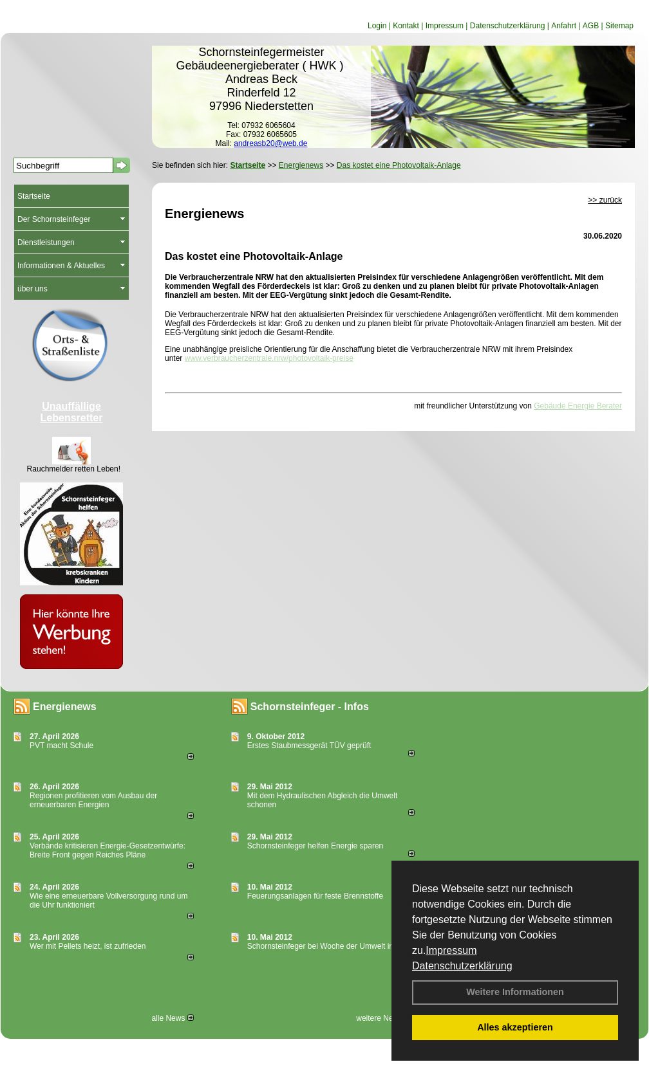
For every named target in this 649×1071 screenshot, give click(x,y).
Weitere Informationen (515, 992)
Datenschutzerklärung (462, 965)
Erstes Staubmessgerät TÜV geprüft (309, 745)
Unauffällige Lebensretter (72, 412)
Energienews (65, 706)
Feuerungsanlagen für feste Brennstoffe (315, 896)
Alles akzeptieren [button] (515, 1027)
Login (377, 25)
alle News (172, 1018)
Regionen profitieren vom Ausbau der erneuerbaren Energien (93, 800)
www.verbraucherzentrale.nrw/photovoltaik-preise (269, 358)
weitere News (383, 1018)
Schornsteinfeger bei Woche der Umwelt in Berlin (331, 946)
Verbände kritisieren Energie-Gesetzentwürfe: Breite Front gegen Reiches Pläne (107, 850)
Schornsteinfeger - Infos (309, 706)
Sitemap (619, 25)
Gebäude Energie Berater (578, 405)
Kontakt (406, 25)
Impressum (451, 950)
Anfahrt (563, 25)
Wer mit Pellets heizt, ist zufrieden (88, 946)
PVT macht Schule (61, 745)
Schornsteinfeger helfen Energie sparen (315, 845)
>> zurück (605, 200)
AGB (591, 25)
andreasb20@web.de (270, 143)
